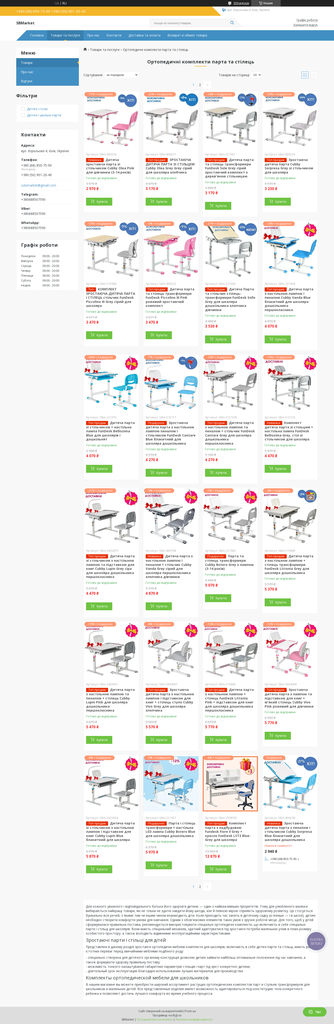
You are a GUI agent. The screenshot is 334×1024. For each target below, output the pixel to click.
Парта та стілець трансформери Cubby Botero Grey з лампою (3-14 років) (229, 562)
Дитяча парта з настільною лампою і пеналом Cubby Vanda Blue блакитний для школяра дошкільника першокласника (289, 299)
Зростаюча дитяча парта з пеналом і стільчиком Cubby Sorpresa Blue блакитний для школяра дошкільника (288, 831)
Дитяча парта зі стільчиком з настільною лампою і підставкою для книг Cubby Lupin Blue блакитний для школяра (110, 831)
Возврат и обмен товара (187, 35)
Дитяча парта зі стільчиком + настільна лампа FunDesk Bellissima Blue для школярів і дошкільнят (110, 431)
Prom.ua (190, 1011)
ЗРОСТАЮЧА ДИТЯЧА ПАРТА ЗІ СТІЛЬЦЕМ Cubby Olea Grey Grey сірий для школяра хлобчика (170, 166)
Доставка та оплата (144, 35)
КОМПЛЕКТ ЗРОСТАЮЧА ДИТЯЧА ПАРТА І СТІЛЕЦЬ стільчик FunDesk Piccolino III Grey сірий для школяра (110, 297)
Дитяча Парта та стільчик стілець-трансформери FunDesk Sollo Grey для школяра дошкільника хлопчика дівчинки (230, 299)
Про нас (93, 35)
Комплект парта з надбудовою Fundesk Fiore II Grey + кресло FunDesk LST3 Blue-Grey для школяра (228, 831)
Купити (102, 201)
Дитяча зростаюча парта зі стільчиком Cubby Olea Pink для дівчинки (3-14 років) (110, 166)
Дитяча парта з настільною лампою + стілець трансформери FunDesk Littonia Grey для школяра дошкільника (289, 564)
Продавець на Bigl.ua (167, 1015)
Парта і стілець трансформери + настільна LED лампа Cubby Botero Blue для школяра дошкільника (171, 829)
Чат (314, 1012)
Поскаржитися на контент (155, 1019)
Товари (26, 62)
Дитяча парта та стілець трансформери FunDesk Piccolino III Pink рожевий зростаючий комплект (170, 297)
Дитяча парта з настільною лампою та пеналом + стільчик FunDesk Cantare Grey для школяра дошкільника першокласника (230, 433)
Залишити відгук (305, 25)
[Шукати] (232, 23)
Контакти (114, 35)
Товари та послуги (65, 35)
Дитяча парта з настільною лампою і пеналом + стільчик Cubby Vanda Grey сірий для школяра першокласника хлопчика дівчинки (169, 566)
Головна (37, 35)
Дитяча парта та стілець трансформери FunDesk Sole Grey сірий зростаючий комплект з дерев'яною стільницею (229, 168)
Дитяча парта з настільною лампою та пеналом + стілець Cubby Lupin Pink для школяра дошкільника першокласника (110, 699)
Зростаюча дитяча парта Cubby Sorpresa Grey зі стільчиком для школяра (289, 166)
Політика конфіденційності (194, 1019)
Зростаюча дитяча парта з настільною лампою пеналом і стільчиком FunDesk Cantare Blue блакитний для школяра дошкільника (171, 433)
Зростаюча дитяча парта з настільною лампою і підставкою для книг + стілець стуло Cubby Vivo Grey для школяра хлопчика (170, 699)
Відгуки (26, 81)
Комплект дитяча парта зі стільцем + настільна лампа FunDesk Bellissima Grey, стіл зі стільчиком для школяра (289, 431)
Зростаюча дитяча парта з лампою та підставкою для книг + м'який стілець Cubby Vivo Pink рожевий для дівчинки (289, 698)
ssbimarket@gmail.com (38, 185)
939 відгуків (241, 3)
